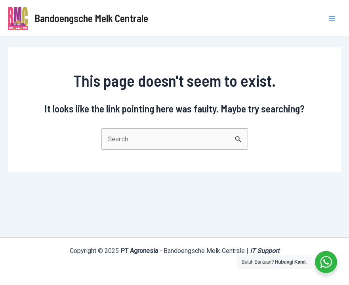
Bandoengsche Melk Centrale (91, 18)
